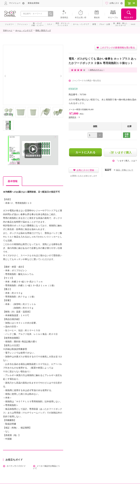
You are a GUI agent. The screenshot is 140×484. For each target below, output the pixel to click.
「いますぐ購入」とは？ (126, 161)
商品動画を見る (33, 150)
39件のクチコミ (96, 70)
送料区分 (72, 117)
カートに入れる (85, 152)
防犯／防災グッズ (43, 30)
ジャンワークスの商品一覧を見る (86, 81)
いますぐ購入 (123, 152)
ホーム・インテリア (24, 30)
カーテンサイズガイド (16, 466)
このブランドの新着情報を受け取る (117, 47)
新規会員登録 (33, 3)
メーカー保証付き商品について (46, 467)
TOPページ (7, 30)
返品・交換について (124, 170)
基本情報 (13, 181)
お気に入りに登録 (85, 170)
